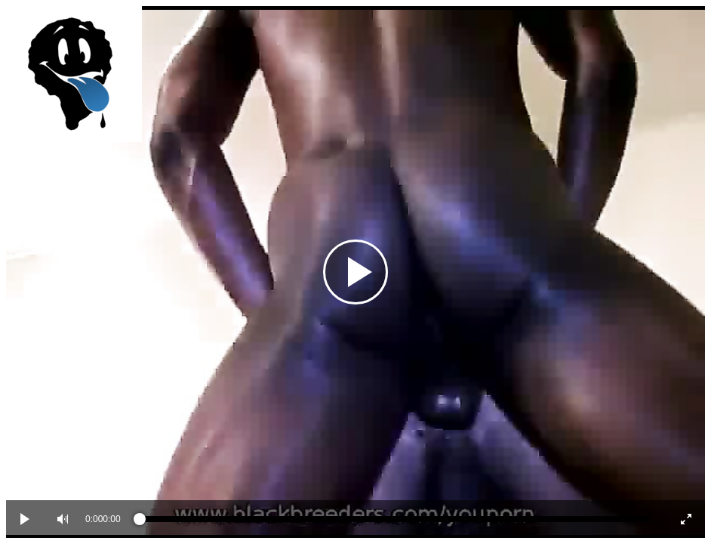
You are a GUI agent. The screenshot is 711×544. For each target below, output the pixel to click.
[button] (63, 519)
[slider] (394, 519)
